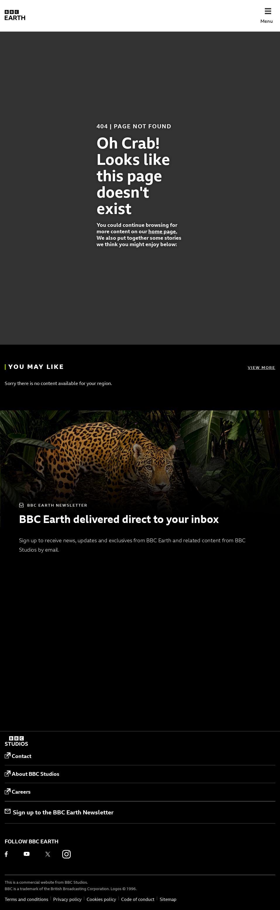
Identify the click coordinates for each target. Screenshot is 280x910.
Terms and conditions (26, 899)
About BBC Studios (32, 774)
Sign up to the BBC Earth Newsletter (59, 812)
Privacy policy (67, 899)
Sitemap (168, 899)
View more (261, 367)
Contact (18, 755)
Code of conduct (137, 899)
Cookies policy (101, 899)
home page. (162, 231)
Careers (18, 791)
